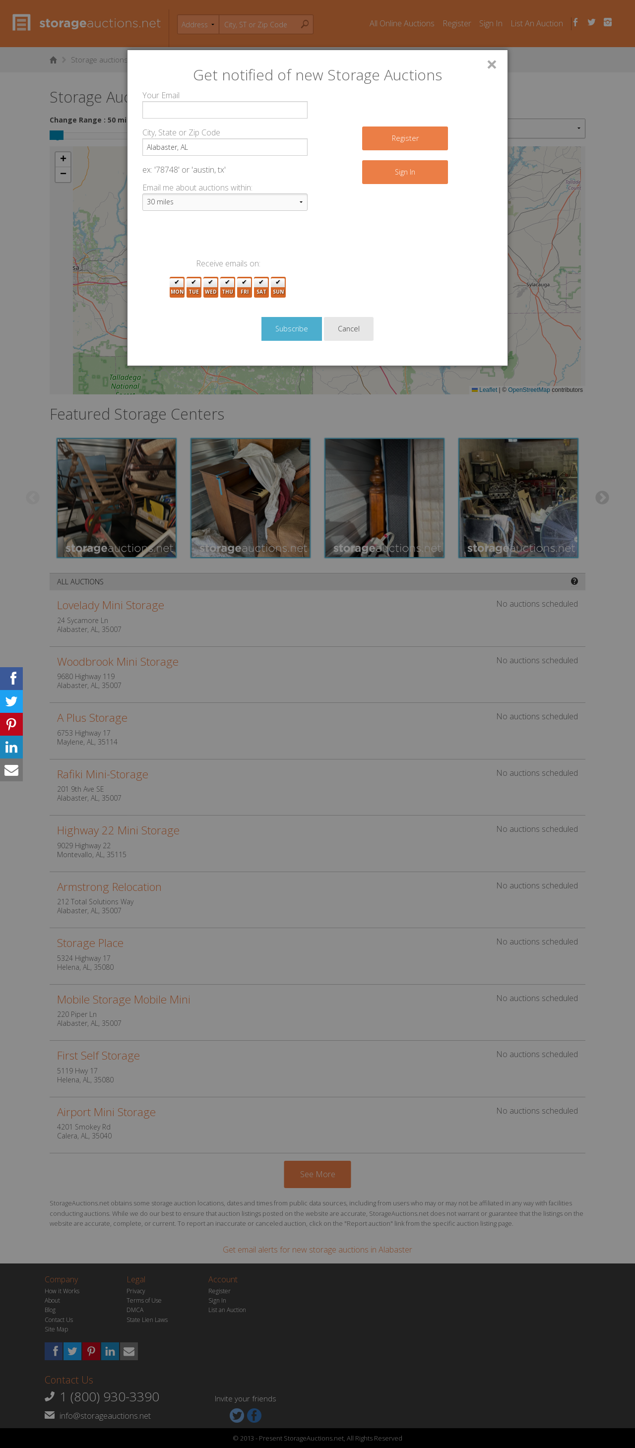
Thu (227, 287)
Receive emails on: (228, 263)
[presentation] (217, 238)
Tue (194, 287)
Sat (261, 287)
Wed (211, 287)
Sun (278, 287)
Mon (177, 287)
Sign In (405, 172)
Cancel (349, 328)
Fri (245, 287)
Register (405, 138)
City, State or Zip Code (181, 132)
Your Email (161, 95)
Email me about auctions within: (197, 187)
